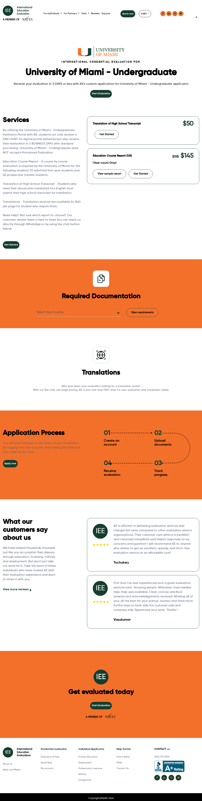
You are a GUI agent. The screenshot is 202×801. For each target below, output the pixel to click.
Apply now (127, 14)
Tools (85, 14)
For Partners (71, 14)
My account (47, 766)
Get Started (11, 244)
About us (7, 761)
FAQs (119, 760)
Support (105, 14)
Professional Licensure (90, 766)
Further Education (88, 754)
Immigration (85, 777)
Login (143, 14)
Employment (85, 760)
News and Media (12, 767)
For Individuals (53, 14)
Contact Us (123, 766)
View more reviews (16, 587)
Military (82, 772)
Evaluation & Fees (50, 754)
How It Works (123, 754)
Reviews (94, 14)
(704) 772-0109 (161, 754)
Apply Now (46, 760)
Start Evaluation (101, 93)
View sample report (109, 171)
